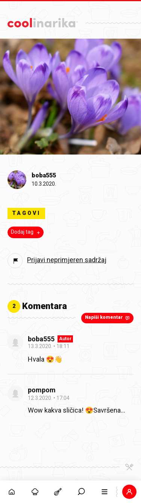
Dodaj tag (26, 232)
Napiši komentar (108, 317)
